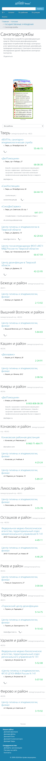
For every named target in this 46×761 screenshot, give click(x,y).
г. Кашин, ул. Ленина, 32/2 (13, 374)
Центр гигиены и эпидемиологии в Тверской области (20, 228)
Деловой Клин (9, 736)
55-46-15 (38, 148)
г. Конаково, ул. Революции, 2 (14, 440)
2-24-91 (39, 360)
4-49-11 (39, 540)
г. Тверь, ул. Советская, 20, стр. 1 (15, 209)
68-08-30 (38, 164)
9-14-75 (39, 612)
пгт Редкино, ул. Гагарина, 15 (14, 476)
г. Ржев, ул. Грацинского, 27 (13, 583)
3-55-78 (39, 508)
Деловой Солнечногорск (13, 739)
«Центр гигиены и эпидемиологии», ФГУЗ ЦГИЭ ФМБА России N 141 (20, 672)
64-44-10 (38, 191)
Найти (39, 9)
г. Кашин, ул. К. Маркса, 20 (13, 357)
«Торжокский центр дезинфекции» (19, 606)
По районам (23, 12)
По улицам (36, 12)
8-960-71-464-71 (34, 443)
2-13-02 (39, 302)
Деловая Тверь (9, 741)
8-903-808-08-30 (34, 403)
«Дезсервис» (8, 354)
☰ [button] (2, 12)
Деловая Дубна (9, 734)
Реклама (23, 119)
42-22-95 (38, 271)
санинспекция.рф (10, 200)
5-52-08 (39, 662)
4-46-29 (39, 556)
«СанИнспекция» (10, 186)
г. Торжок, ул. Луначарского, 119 (15, 625)
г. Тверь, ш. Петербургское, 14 (14, 145)
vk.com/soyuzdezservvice (12, 220)
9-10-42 (39, 628)
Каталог (11, 12)
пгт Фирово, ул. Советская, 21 (14, 708)
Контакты (7, 752)
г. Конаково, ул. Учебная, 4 (13, 459)
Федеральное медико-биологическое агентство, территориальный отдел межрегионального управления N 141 (22, 531)
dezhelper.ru (8, 179)
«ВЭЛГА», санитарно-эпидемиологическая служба (16, 141)
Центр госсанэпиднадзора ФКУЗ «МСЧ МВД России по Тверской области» (22, 247)
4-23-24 (39, 462)
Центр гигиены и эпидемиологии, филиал (19, 295)
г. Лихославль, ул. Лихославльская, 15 (17, 505)
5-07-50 (39, 679)
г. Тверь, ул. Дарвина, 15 (12, 268)
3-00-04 (39, 585)
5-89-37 (39, 478)
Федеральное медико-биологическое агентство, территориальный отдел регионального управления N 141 (21, 653)
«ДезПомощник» (10, 158)
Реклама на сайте (10, 750)
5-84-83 (39, 331)
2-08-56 (39, 377)
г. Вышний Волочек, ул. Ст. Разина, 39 (17, 329)
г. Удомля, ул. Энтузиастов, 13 (14, 660)
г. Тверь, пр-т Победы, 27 (12, 161)
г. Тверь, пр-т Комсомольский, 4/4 (16, 252)
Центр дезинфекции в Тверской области (18, 264)
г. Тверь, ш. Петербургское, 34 (14, 189)
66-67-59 (38, 254)
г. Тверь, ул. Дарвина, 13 (12, 233)
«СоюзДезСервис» (11, 206)
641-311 (39, 212)
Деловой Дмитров (11, 732)
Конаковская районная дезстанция (20, 437)
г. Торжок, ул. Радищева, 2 (13, 609)
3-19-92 (39, 710)
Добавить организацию (13, 748)
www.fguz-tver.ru (9, 239)
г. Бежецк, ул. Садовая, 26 (12, 300)
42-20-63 (38, 235)
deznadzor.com (9, 447)
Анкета (4, 17)
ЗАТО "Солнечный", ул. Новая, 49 (15, 537)
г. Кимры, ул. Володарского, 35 (14, 400)
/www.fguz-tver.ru (10, 632)
